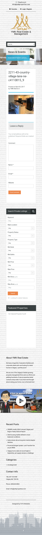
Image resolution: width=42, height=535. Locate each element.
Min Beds (11, 247)
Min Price (11, 262)
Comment (11, 143)
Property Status (13, 232)
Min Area (12, 277)
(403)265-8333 (22, 39)
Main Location (12, 225)
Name (11, 165)
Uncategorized (12, 465)
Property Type (12, 240)
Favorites (13, 9)
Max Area (13, 284)
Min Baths (11, 254)
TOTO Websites (25, 504)
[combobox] (21, 228)
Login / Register (26, 9)
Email (10, 174)
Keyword (11, 217)
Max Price (11, 269)
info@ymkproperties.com (21, 4)
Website (11, 183)
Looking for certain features (18, 298)
